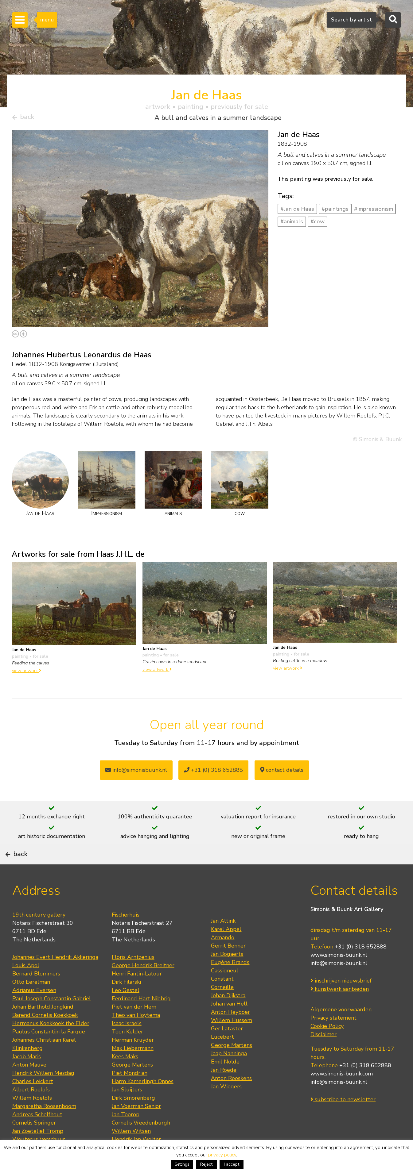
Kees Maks (125, 1074)
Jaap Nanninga (229, 1071)
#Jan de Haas (297, 211)
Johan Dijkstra (228, 1013)
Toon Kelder (127, 1049)
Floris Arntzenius (133, 975)
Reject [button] (206, 1164)
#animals (291, 224)
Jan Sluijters (127, 1107)
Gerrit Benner (228, 963)
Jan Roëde (223, 1088)
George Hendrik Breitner (143, 983)
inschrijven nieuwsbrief (341, 999)
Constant (222, 997)
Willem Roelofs (32, 1116)
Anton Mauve (29, 1082)
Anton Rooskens (231, 1096)
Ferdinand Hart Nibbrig (141, 1016)
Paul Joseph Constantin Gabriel (51, 1016)
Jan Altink (223, 939)
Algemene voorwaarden (341, 1028)
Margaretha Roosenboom (44, 1124)
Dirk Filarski (126, 1000)
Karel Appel (226, 947)
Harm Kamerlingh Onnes (142, 1099)
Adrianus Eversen (34, 1008)
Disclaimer (323, 1052)
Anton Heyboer (230, 1030)
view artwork (26, 673)
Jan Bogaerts (227, 972)
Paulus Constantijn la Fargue (48, 1049)
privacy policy (222, 1155)
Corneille (222, 1005)
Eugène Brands (230, 980)
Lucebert (222, 1055)
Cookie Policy (327, 1044)
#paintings (335, 211)
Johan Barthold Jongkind (42, 1025)
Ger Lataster (227, 1046)
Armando (222, 955)
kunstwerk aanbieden (339, 1007)
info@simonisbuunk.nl (136, 772)
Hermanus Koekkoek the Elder (50, 1041)
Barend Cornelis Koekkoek (45, 1033)
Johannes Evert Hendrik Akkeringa (55, 975)
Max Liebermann (133, 1066)
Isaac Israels (127, 1041)
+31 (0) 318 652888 (213, 772)
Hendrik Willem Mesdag (43, 1091)
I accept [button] (231, 1164)
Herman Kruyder (133, 1058)
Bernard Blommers (36, 991)
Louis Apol (25, 983)
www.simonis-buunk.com (341, 1092)
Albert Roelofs (31, 1107)
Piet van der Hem (134, 1025)
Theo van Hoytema (136, 1033)
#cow (317, 224)
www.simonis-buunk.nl (338, 973)
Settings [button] (182, 1164)
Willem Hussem (231, 1038)
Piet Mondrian (129, 1091)
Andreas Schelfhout (37, 1132)
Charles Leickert (32, 1099)
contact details (281, 772)
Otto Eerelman (31, 1000)
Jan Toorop (125, 1132)
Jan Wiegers (226, 1104)
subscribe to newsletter (343, 1117)
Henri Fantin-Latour (137, 991)
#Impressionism (373, 211)
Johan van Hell (229, 1021)
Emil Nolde (225, 1079)
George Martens (132, 1082)
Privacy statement (333, 1036)
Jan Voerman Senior (136, 1124)
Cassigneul (224, 988)
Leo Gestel (125, 1008)
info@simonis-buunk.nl (338, 981)
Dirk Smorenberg (133, 1116)
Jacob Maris (26, 1074)
